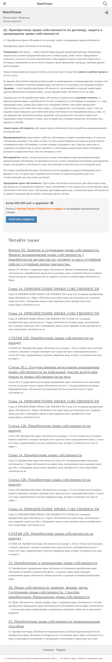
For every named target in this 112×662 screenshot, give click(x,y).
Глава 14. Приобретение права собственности (45, 455)
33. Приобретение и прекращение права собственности (52, 563)
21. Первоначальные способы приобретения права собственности (34, 658)
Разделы (60, 650)
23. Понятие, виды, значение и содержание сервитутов (84, 658)
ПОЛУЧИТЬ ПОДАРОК (21, 219)
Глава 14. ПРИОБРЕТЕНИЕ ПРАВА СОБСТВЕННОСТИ (53, 289)
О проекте (48, 650)
